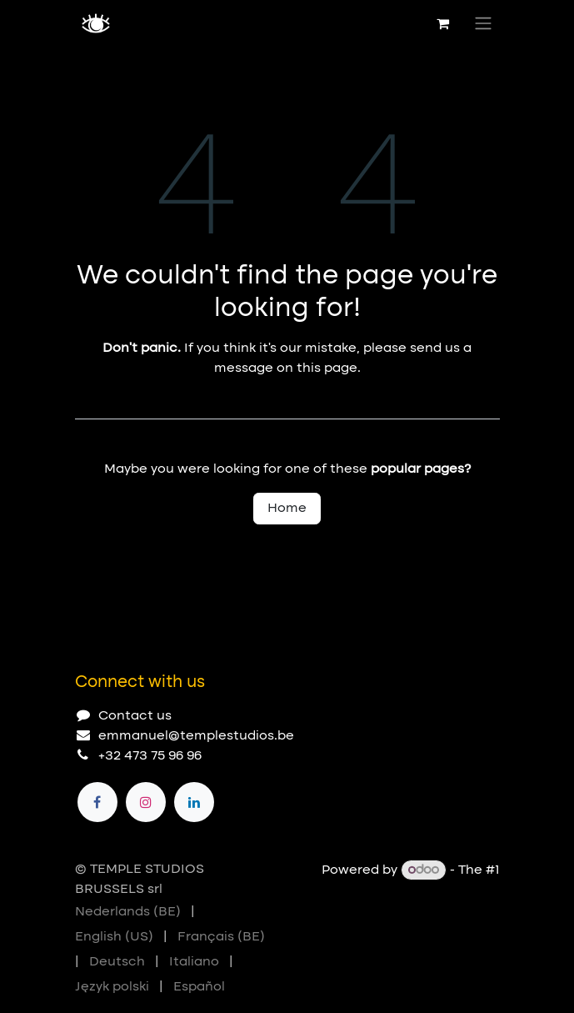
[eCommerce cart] (443, 23)
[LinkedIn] (194, 802)
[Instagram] (146, 802)
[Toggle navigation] (483, 23)
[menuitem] (128, 912)
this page (327, 368)
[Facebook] (97, 802)
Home (287, 508)
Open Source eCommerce (414, 890)
